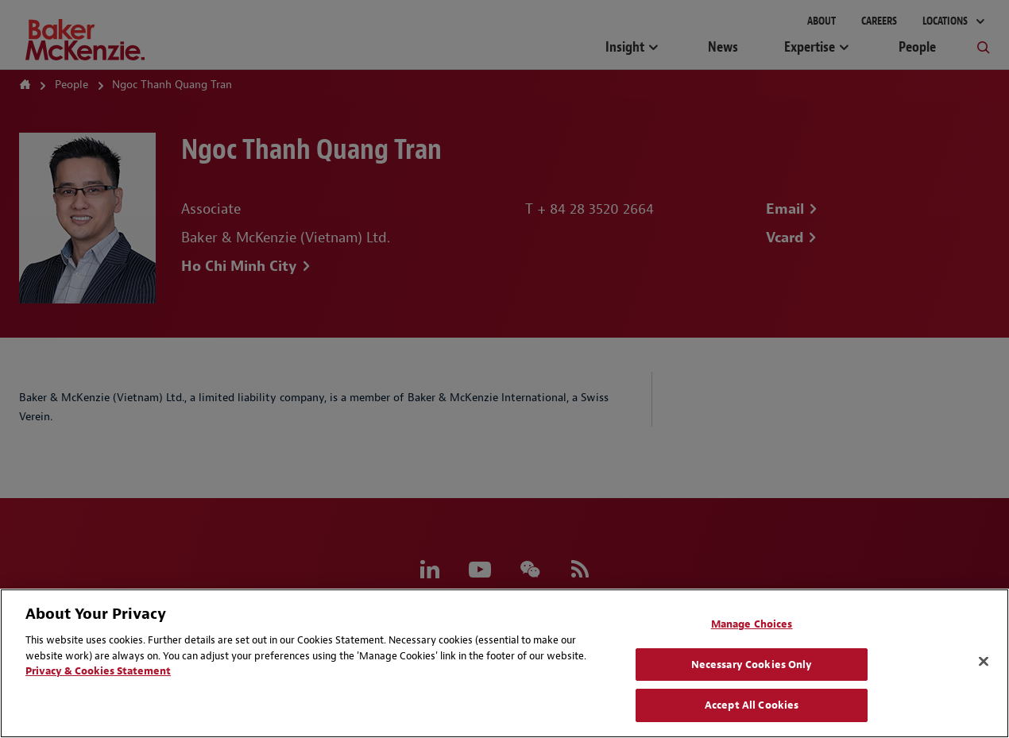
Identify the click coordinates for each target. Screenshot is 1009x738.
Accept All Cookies (751, 705)
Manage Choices (752, 624)
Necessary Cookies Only (752, 664)
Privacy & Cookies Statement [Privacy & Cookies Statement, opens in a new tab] (98, 671)
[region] (504, 663)
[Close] (983, 661)
